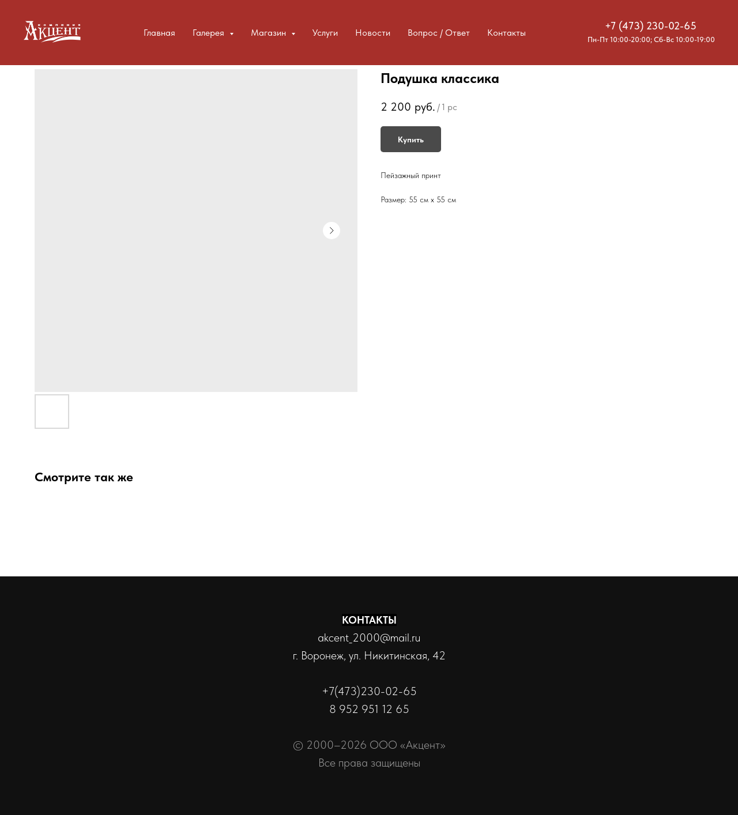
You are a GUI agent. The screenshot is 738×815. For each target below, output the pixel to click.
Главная (159, 32)
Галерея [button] (210, 32)
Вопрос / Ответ (439, 32)
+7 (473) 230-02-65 (650, 26)
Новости (372, 32)
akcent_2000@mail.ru (369, 637)
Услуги (325, 32)
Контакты (506, 32)
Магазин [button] (269, 32)
